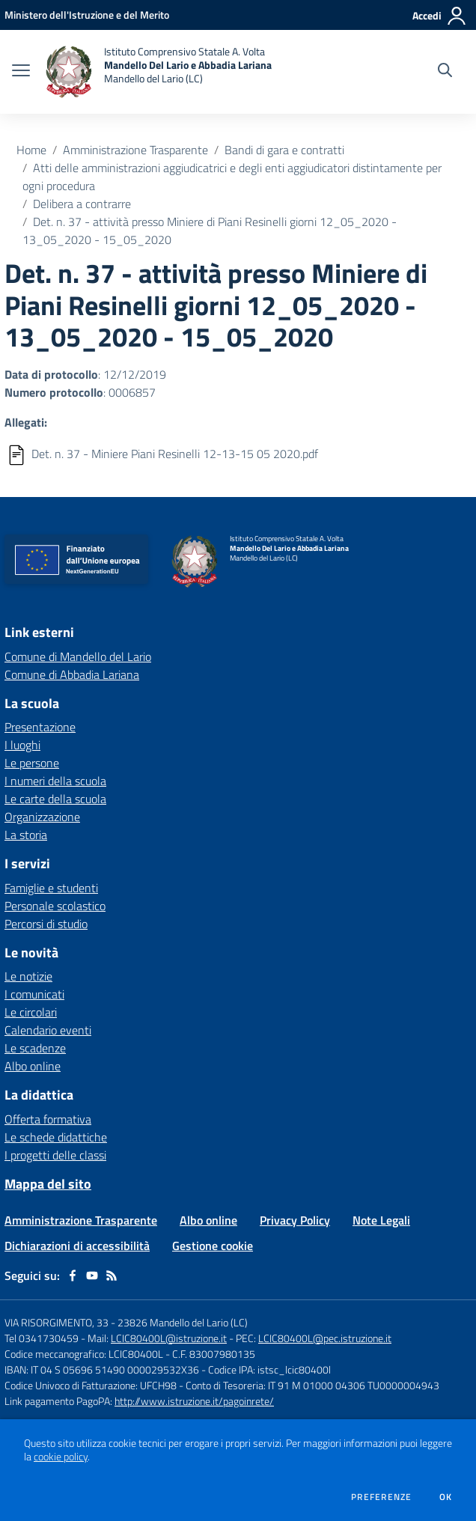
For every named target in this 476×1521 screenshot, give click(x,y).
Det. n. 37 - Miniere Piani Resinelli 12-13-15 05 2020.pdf (174, 454)
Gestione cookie (212, 1246)
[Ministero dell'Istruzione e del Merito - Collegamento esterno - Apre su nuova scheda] (86, 14)
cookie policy (61, 1456)
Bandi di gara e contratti (284, 150)
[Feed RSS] (111, 1275)
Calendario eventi (47, 1030)
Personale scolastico (55, 906)
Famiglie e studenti (51, 888)
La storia (25, 835)
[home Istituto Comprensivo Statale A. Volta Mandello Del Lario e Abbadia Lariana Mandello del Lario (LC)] (158, 72)
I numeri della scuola (55, 781)
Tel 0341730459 (41, 1338)
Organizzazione (42, 817)
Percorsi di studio (46, 924)
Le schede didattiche (55, 1137)
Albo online (32, 1066)
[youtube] (92, 1275)
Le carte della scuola (55, 799)
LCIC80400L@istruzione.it (169, 1338)
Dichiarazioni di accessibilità (77, 1246)
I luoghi (22, 745)
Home (31, 150)
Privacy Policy (295, 1220)
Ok (446, 1497)
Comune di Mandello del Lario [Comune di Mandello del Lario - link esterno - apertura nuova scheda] (77, 656)
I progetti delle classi (55, 1155)
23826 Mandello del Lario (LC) (183, 1322)
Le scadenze (35, 1048)
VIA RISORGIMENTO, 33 (56, 1322)
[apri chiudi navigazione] (21, 72)
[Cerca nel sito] (445, 72)
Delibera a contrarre (82, 204)
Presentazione (40, 727)
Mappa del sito (47, 1184)
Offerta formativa (47, 1119)
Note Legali (381, 1220)
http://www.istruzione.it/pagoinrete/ (194, 1401)
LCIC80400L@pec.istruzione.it (324, 1338)
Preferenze (381, 1497)
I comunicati (34, 994)
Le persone (31, 763)
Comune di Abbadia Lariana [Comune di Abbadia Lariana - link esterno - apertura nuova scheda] (71, 674)
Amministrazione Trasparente (135, 150)
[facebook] (72, 1275)
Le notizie (28, 976)
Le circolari (30, 1012)
